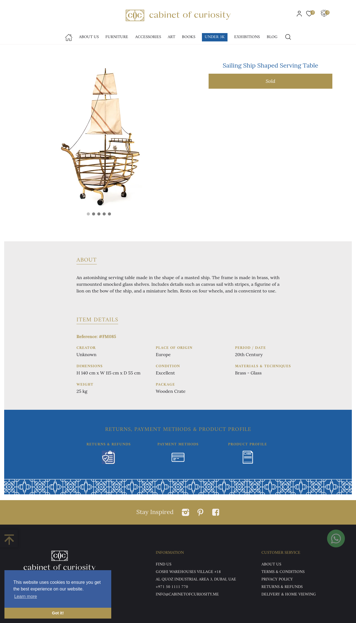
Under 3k (215, 37)
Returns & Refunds (282, 587)
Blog (272, 37)
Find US (163, 564)
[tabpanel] (99, 136)
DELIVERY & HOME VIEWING (288, 594)
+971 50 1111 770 (172, 587)
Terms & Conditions (283, 572)
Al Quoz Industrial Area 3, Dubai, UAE (196, 579)
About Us (89, 37)
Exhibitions (247, 37)
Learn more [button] (25, 596)
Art (171, 37)
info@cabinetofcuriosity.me (187, 594)
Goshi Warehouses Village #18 (188, 572)
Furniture (116, 37)
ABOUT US (271, 564)
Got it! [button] (58, 613)
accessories (148, 37)
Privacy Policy (277, 579)
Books (188, 37)
